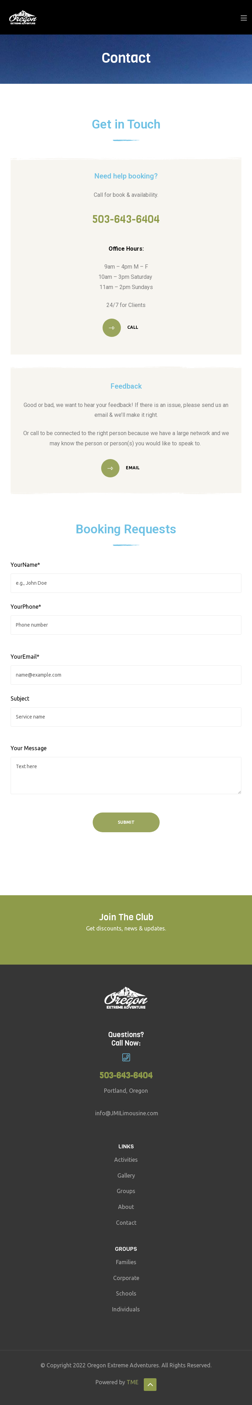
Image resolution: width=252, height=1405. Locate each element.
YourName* (25, 565)
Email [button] (132, 468)
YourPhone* (26, 606)
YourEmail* (25, 656)
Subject (20, 698)
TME (133, 1382)
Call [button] (132, 327)
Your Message (29, 748)
